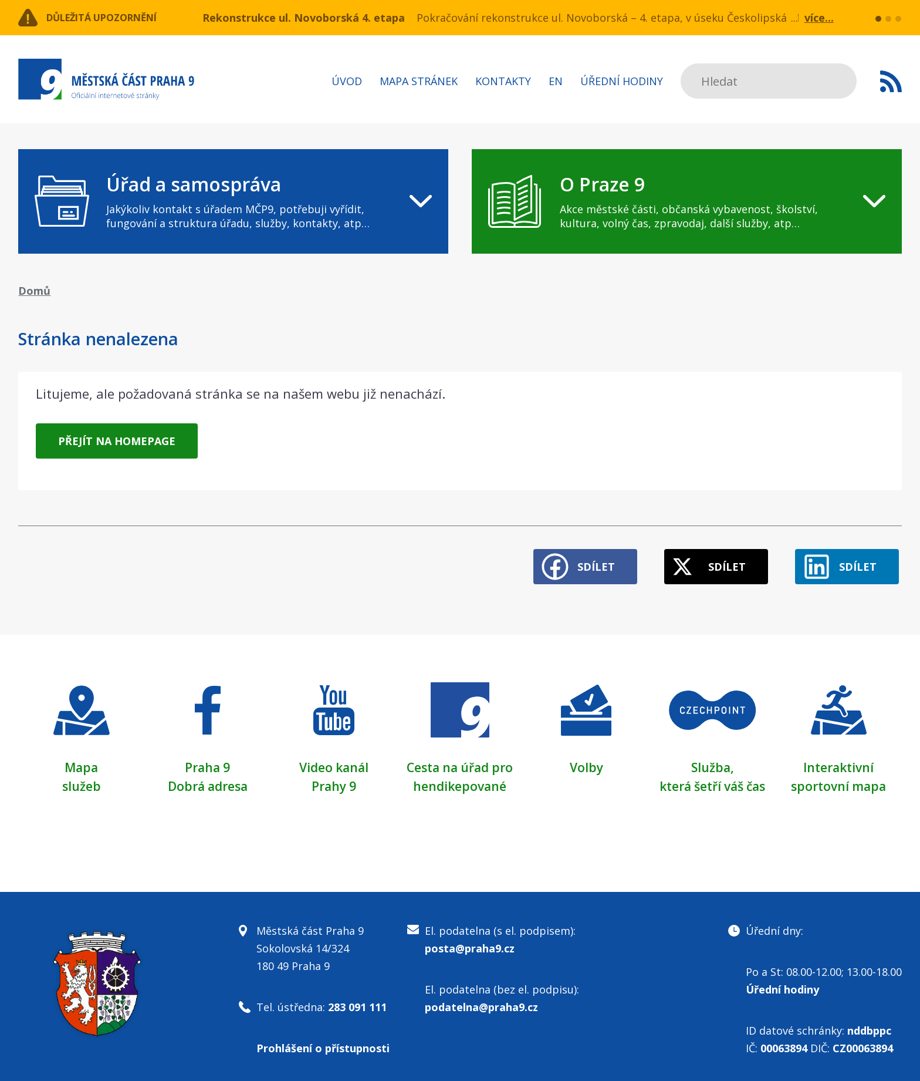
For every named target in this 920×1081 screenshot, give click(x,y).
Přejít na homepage (116, 441)
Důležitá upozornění (113, 18)
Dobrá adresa (208, 780)
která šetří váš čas (712, 780)
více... (819, 18)
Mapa (81, 761)
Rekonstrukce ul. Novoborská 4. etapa (303, 18)
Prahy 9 (334, 780)
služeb (81, 780)
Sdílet (578, 561)
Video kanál (333, 761)
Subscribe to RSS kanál (891, 81)
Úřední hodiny (621, 81)
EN (556, 81)
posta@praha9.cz (470, 943)
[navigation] (233, 201)
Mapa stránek (419, 81)
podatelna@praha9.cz (481, 1002)
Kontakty (503, 81)
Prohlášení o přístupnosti (323, 1043)
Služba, (712, 761)
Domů (34, 291)
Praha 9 (207, 761)
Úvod (347, 81)
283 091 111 (357, 1002)
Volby (586, 761)
